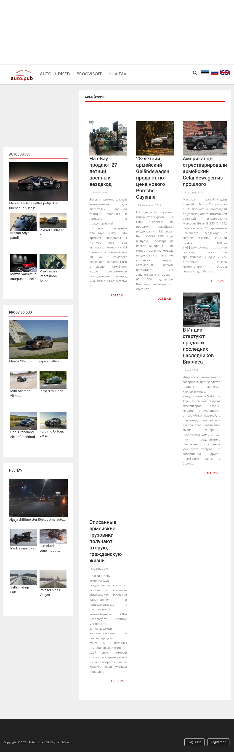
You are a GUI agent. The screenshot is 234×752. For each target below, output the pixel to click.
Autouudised (56, 73)
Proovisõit (92, 73)
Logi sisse (194, 741)
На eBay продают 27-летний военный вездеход (104, 171)
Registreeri (218, 741)
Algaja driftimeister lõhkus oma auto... (37, 519)
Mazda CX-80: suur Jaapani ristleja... (35, 361)
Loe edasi (118, 295)
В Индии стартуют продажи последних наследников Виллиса (198, 345)
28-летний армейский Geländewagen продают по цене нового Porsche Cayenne (152, 178)
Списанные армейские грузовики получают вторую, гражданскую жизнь (105, 541)
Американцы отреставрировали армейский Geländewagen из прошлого (205, 171)
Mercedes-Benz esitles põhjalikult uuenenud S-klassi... (34, 205)
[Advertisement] (117, 32)
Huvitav (123, 73)
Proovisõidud (20, 312)
